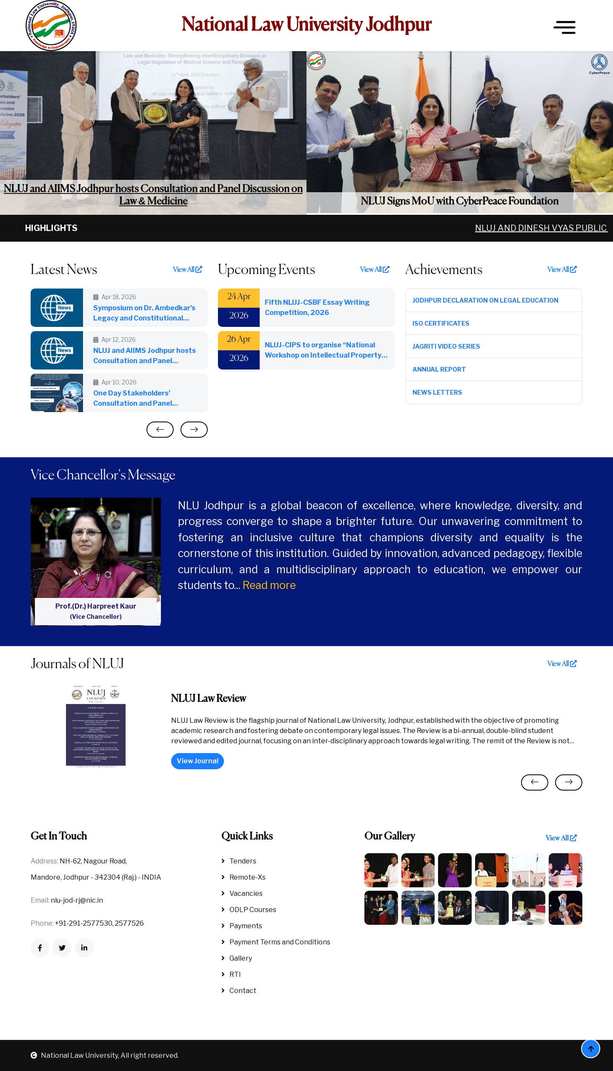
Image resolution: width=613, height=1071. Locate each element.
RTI (231, 974)
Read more (269, 585)
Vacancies (242, 893)
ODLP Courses (248, 910)
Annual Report (439, 369)
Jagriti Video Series (446, 346)
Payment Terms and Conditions (275, 942)
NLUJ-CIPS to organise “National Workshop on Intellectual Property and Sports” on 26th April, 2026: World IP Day (323, 351)
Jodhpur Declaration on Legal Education (485, 300)
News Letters (437, 392)
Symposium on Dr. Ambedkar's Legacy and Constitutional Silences (144, 313)
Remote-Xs (243, 877)
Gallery (236, 958)
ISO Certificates (441, 323)
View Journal (197, 761)
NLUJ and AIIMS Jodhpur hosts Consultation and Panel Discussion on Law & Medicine (153, 195)
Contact (238, 991)
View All (187, 270)
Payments (241, 926)
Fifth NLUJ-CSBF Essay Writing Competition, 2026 (317, 307)
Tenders (238, 861)
